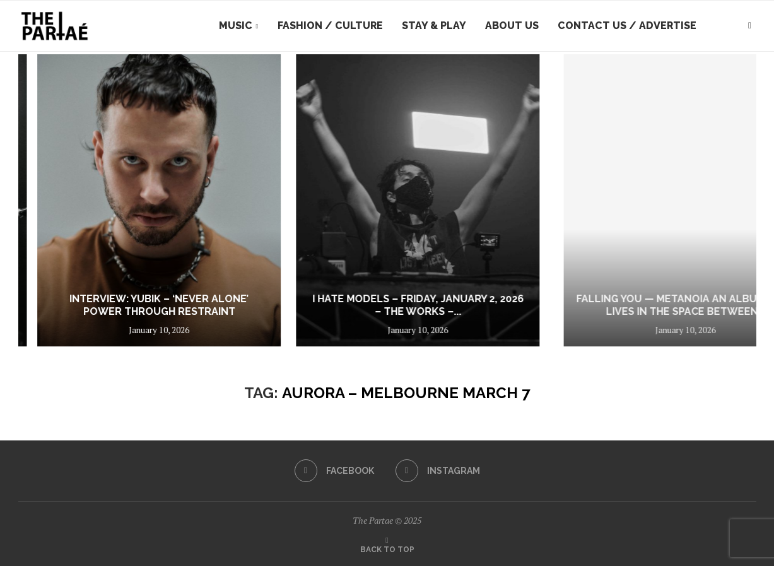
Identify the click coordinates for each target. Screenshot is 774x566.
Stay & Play (434, 26)
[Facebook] (334, 470)
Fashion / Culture (330, 26)
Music (235, 26)
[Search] (750, 26)
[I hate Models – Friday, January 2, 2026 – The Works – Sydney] (615, 200)
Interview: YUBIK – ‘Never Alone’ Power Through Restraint (359, 305)
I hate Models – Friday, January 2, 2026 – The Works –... (615, 305)
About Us (512, 26)
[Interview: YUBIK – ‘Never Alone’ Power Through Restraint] (359, 200)
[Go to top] (387, 548)
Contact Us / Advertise (627, 26)
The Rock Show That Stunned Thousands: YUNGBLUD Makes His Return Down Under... (96, 299)
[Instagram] (438, 470)
